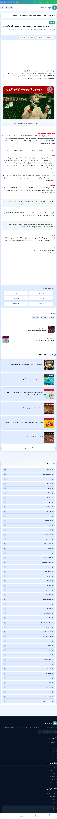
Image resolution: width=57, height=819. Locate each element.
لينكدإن (41, 303)
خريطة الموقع (52, 757)
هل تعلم (54, 799)
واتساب (41, 298)
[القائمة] (2, 7)
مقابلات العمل (52, 776)
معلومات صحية (52, 793)
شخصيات (44, 317)
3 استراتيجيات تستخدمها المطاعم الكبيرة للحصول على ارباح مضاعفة (24, 422)
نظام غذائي (53, 796)
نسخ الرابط (31, 37)
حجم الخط (50, 37)
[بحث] (11, 7)
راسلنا (54, 748)
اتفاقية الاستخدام (52, 754)
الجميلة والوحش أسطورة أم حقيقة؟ (33, 408)
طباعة (22, 37)
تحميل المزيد (28, 448)
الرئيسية (54, 742)
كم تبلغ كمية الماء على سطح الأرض (33, 379)
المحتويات (41, 37)
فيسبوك (41, 293)
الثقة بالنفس (53, 773)
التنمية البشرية (52, 768)
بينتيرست (16, 303)
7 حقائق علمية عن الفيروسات (35, 437)
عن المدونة (53, 745)
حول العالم (53, 808)
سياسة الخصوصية (51, 751)
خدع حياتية (53, 782)
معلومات (35, 317)
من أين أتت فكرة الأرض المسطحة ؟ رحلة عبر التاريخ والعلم (27, 364)
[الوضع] (7, 7)
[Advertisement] (28, 55)
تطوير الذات (53, 770)
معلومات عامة (52, 805)
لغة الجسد (53, 779)
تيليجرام (16, 298)
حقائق (52, 22)
